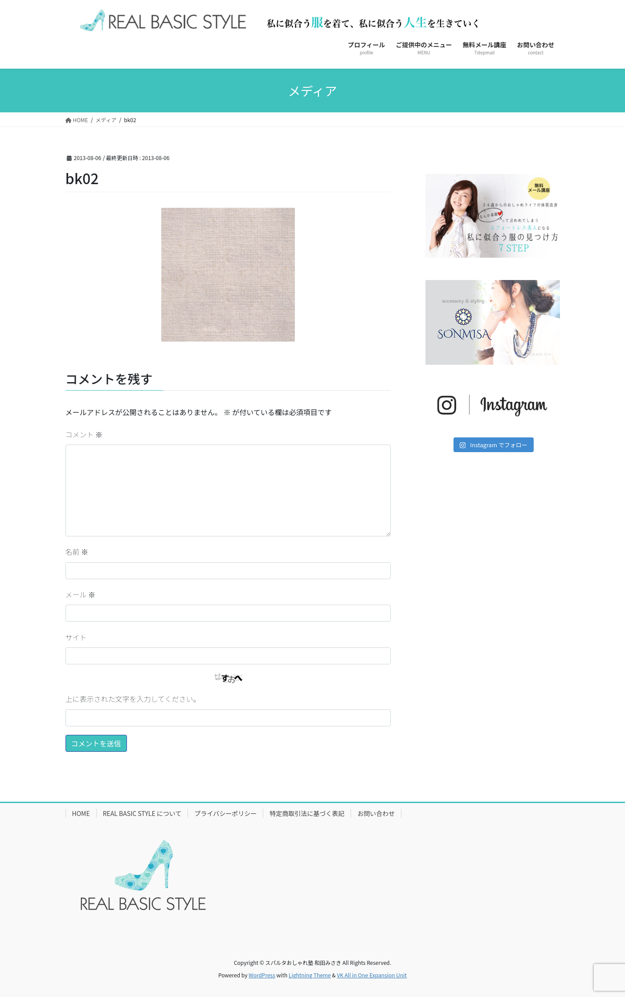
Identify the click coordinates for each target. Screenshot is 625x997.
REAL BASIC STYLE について (142, 813)
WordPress (262, 975)
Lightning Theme (310, 975)
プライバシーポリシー (225, 813)
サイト (76, 637)
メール (80, 594)
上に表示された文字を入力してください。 (132, 698)
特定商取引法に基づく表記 (307, 813)
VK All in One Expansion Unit (372, 975)
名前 (77, 551)
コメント (84, 434)
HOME (81, 813)
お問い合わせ (376, 813)
